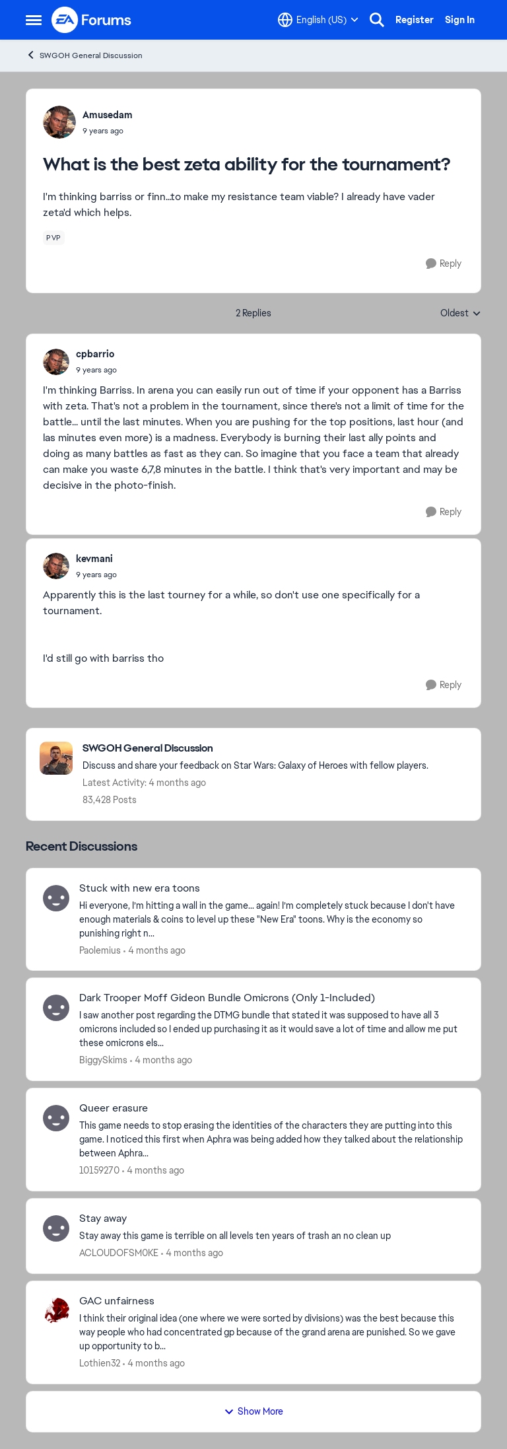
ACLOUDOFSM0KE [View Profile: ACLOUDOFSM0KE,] (118, 1253)
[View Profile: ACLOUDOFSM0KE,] (56, 1228)
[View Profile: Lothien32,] (56, 1311)
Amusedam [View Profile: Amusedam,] (108, 115)
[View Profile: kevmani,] (56, 566)
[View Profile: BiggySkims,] (56, 1008)
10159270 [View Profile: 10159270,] (99, 1170)
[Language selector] (318, 20)
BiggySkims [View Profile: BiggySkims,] (103, 1060)
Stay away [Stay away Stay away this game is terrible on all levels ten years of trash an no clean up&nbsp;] (103, 1218)
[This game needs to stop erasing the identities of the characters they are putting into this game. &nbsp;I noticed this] (271, 1139)
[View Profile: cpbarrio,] (56, 362)
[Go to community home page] (91, 20)
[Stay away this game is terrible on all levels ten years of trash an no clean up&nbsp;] (271, 1236)
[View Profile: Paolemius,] (56, 898)
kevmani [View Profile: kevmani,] (94, 559)
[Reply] (443, 264)
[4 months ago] (154, 950)
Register (414, 20)
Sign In (460, 20)
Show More (253, 1411)
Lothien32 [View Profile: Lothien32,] (99, 1363)
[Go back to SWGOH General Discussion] (255, 749)
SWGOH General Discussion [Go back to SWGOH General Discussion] (84, 55)
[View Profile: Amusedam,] (59, 122)
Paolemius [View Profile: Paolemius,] (100, 950)
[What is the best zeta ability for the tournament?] (96, 370)
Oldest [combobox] (460, 313)
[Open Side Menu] (33, 20)
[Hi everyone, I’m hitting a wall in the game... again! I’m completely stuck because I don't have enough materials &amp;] (271, 919)
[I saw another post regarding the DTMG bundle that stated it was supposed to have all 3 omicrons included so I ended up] (271, 1029)
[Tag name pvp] (54, 237)
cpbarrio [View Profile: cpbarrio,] (95, 354)
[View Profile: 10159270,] (56, 1118)
